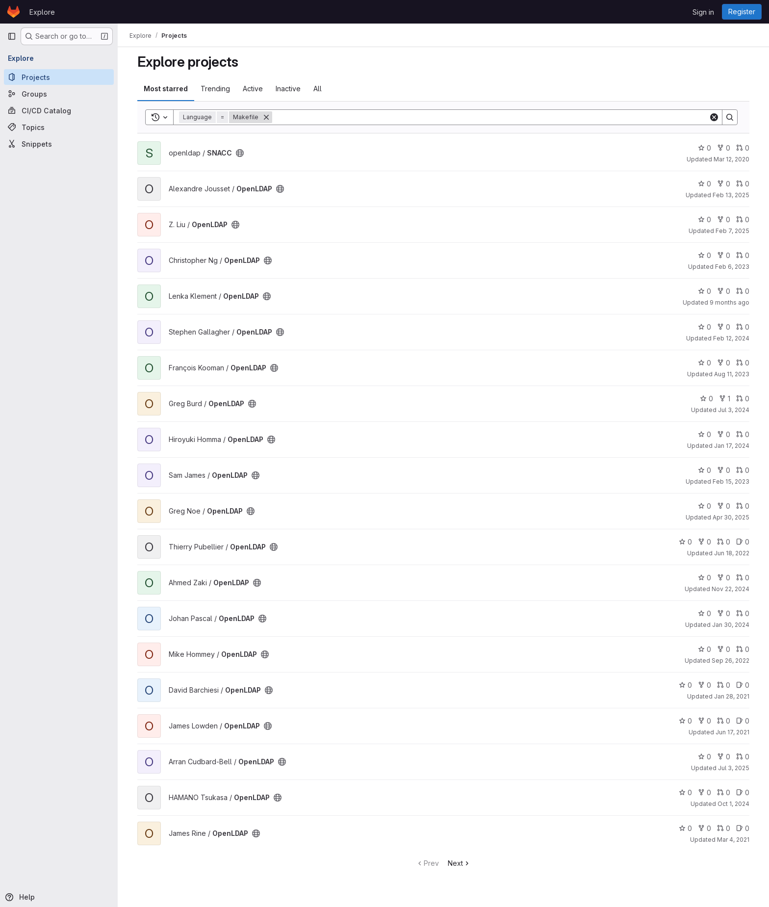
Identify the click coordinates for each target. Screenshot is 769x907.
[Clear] (714, 117)
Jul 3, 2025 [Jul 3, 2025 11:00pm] (733, 768)
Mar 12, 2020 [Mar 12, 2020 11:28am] (731, 159)
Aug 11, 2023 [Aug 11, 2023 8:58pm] (731, 374)
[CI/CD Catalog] (59, 110)
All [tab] (317, 88)
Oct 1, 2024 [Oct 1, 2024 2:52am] (733, 803)
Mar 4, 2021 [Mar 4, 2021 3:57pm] (733, 839)
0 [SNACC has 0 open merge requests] (742, 148)
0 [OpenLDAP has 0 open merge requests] (742, 184)
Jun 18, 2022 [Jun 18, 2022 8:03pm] (731, 553)
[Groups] (59, 94)
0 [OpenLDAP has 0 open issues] (742, 542)
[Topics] (59, 127)
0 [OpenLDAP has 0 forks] (723, 184)
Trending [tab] (215, 88)
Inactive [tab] (288, 88)
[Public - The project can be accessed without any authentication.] (240, 153)
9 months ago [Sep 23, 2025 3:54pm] (729, 302)
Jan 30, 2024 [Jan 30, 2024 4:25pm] (730, 624)
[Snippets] (59, 144)
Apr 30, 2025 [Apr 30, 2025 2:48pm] (731, 517)
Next (459, 863)
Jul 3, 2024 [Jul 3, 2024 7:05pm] (733, 410)
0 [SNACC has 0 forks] (723, 148)
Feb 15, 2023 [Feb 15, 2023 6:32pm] (731, 481)
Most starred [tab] (166, 88)
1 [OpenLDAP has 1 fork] (724, 398)
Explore (42, 12)
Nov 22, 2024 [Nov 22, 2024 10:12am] (730, 589)
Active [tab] (253, 88)
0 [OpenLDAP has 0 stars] (704, 184)
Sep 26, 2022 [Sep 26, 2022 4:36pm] (730, 660)
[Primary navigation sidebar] (12, 36)
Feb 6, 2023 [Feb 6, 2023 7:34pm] (732, 266)
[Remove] (266, 117)
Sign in (703, 12)
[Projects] (59, 77)
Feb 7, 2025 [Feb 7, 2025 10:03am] (732, 230)
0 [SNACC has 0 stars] (704, 148)
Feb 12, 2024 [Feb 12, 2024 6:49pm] (731, 338)
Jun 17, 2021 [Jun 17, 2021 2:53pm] (732, 732)
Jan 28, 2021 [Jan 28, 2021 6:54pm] (731, 696)
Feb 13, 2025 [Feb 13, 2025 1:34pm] (731, 195)
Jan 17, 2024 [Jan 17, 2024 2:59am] (731, 445)
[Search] (490, 117)
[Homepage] (13, 12)
